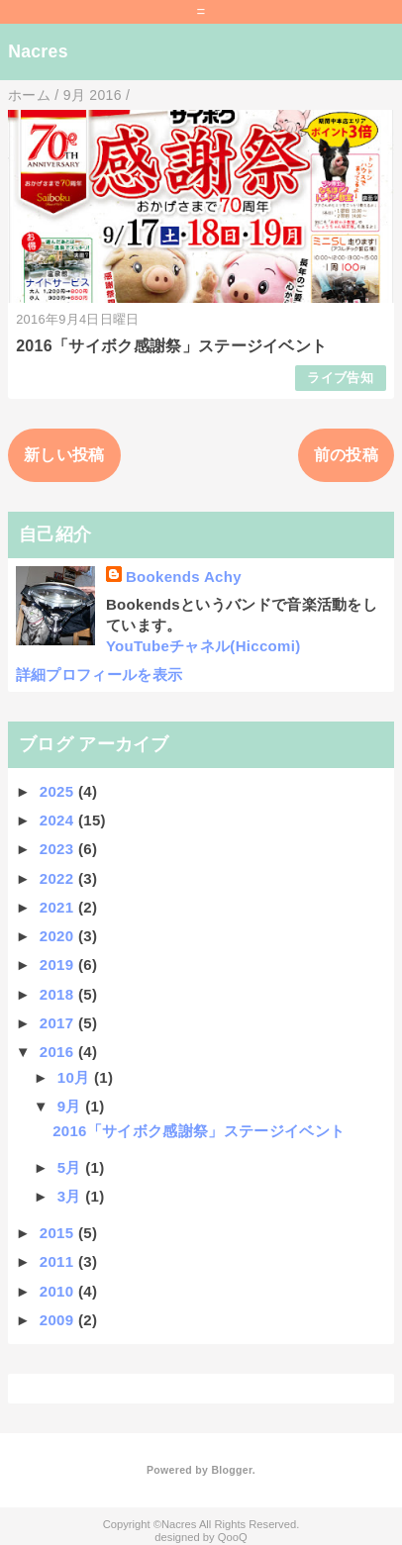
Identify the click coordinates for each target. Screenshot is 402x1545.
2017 (59, 1022)
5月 (71, 1167)
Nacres (38, 51)
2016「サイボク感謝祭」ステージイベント (171, 346)
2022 (59, 878)
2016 (59, 1051)
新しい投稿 (64, 454)
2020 (59, 935)
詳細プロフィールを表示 (99, 674)
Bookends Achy (184, 576)
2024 (59, 820)
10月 (75, 1077)
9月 (71, 1106)
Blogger (231, 1470)
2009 (59, 1319)
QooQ (233, 1537)
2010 (59, 1291)
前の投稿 (346, 454)
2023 (59, 848)
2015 (59, 1232)
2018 (59, 994)
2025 (59, 791)
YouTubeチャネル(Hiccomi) (203, 645)
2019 (59, 964)
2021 (59, 907)
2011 (59, 1261)
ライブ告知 (340, 377)
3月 (71, 1196)
